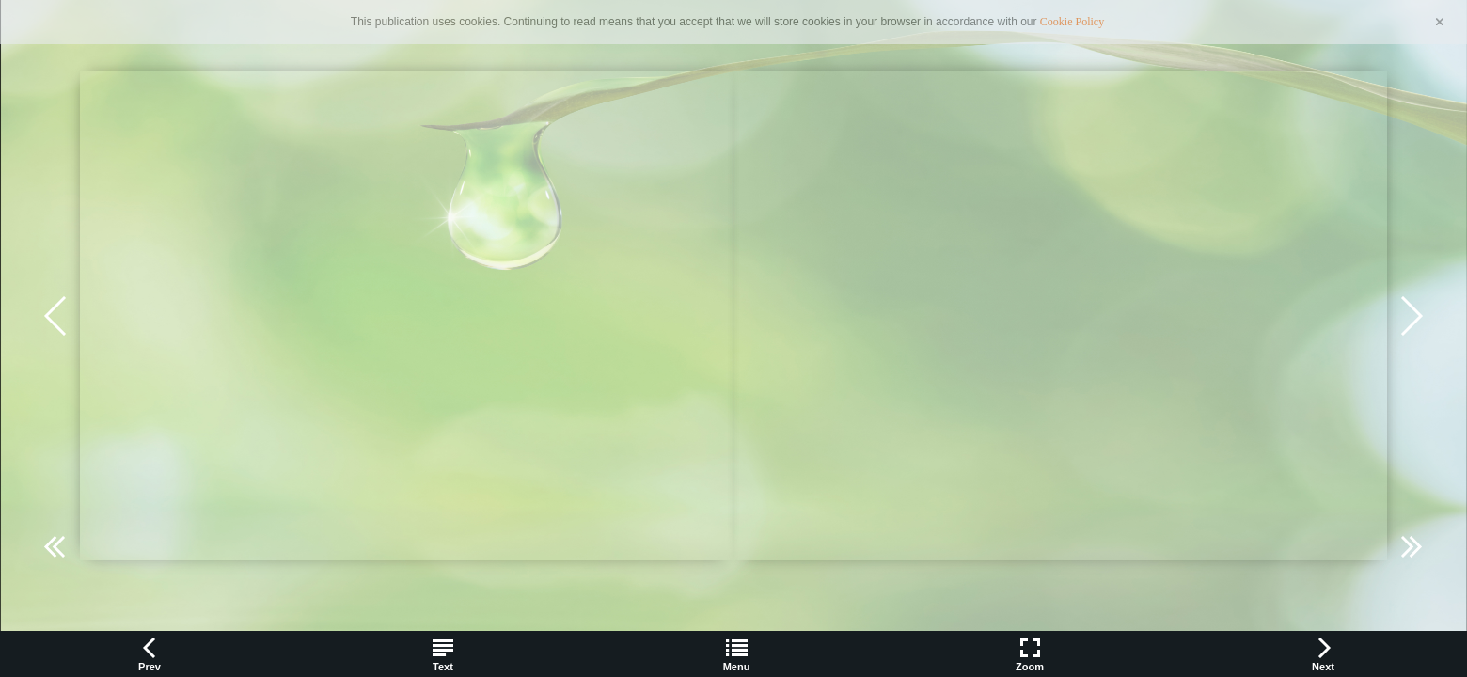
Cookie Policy (1072, 21)
